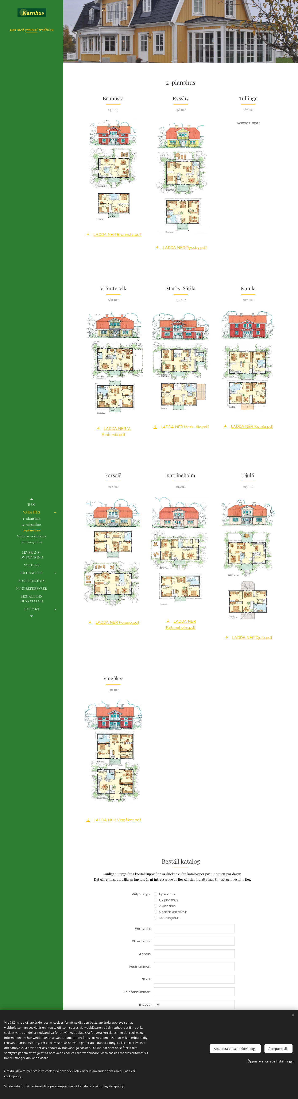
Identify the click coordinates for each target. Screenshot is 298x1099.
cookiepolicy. (13, 1076)
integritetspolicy (111, 1086)
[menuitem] (31, 504)
